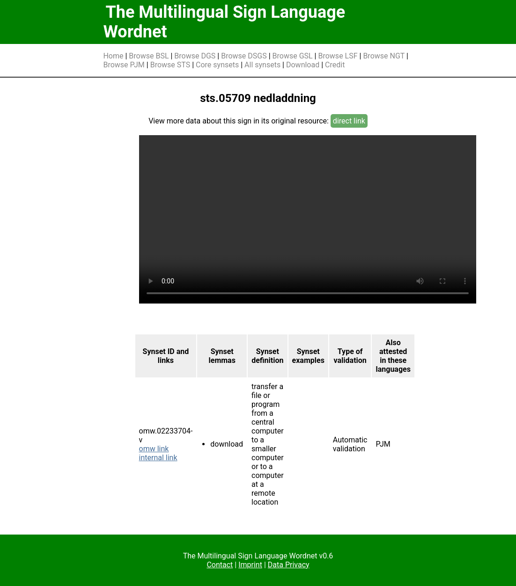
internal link (158, 457)
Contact (219, 564)
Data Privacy (289, 564)
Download (302, 64)
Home (113, 55)
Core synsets (217, 64)
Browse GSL (293, 55)
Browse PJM (123, 64)
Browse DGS (194, 55)
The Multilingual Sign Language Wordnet (224, 22)
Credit (335, 64)
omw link (154, 448)
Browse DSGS (244, 55)
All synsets (262, 64)
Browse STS (170, 64)
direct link (349, 120)
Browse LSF (337, 55)
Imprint (250, 564)
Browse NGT (384, 55)
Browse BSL (149, 55)
